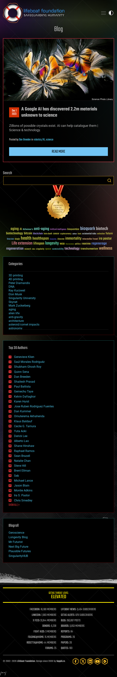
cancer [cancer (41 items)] (56, 233)
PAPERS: (65, 642)
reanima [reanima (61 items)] (86, 243)
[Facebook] (76, 661)
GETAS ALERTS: (68, 615)
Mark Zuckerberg (19, 305)
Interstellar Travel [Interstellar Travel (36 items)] (90, 239)
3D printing (16, 275)
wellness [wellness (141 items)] (105, 248)
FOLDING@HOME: (36, 637)
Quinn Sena (21, 372)
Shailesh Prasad (24, 381)
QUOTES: (65, 648)
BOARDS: (65, 626)
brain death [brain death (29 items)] (48, 234)
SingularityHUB (18, 556)
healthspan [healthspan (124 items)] (40, 238)
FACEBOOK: (35, 609)
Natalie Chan (22, 460)
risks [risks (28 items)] (33, 249)
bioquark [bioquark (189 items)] (87, 228)
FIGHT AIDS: (39, 631)
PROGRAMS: (66, 637)
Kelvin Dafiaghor (25, 396)
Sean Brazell (22, 456)
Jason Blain (21, 485)
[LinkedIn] (90, 661)
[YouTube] (97, 661)
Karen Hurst (21, 401)
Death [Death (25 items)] (79, 234)
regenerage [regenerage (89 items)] (99, 244)
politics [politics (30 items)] (78, 244)
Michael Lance (23, 480)
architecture (16, 321)
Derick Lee (20, 436)
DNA (11, 286)
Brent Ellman (22, 470)
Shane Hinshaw (24, 446)
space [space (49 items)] (48, 248)
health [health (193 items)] (26, 238)
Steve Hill (20, 465)
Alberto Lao (21, 441)
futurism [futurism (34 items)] (10, 239)
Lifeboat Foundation (26, 661)
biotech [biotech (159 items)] (102, 228)
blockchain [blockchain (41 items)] (38, 233)
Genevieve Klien (24, 357)
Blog (58, 29)
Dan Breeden (25, 139)
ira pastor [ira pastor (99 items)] (105, 239)
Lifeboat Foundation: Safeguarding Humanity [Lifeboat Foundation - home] (49, 13)
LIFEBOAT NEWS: (68, 609)
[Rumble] (105, 661)
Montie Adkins (23, 490)
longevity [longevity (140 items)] (52, 243)
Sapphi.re (60, 661)
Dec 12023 (14, 112)
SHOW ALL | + (14, 505)
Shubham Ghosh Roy (27, 366)
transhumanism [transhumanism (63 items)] (89, 249)
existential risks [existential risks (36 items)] (89, 234)
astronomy (15, 328)
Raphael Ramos (24, 451)
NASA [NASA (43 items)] (62, 244)
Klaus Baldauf (23, 421)
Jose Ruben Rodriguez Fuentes (34, 406)
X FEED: (36, 620)
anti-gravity (16, 317)
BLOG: (63, 620)
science (49, 139)
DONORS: (46, 626)
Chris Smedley (23, 500)
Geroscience (16, 532)
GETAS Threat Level (58, 596)
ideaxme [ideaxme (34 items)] (60, 239)
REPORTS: (65, 631)
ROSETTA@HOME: (35, 642)
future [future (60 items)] (109, 233)
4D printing (16, 279)
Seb (16, 475)
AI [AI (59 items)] (21, 229)
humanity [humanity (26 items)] (53, 239)
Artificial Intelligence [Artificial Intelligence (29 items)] (58, 229)
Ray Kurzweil (17, 290)
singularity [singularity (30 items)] (40, 249)
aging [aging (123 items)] (15, 229)
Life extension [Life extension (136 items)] (22, 243)
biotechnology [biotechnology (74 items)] (14, 233)
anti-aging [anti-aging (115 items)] (41, 229)
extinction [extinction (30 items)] (101, 234)
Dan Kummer (22, 411)
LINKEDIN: (36, 615)
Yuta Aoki (20, 431)
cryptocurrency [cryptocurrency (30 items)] (65, 234)
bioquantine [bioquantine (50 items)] (73, 229)
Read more (58, 151)
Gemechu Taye (23, 391)
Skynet (13, 302)
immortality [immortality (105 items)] (73, 238)
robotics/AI (39, 139)
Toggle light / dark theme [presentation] (111, 13)
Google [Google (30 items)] (17, 239)
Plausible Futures (20, 551)
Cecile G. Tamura (25, 426)
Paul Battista (22, 386)
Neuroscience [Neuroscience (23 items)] (70, 244)
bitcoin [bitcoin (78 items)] (28, 233)
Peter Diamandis (19, 283)
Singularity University (22, 298)
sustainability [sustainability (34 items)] (58, 249)
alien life (14, 313)
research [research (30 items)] (27, 249)
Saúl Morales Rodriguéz (29, 362)
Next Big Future (18, 546)
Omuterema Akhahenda (29, 416)
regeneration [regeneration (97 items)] (15, 249)
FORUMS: (49, 648)
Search (109, 180)
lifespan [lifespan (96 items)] (38, 243)
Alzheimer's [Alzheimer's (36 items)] (28, 229)
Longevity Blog (18, 537)
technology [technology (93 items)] (72, 249)
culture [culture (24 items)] (74, 234)
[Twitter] (83, 661)
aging (12, 309)
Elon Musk (15, 294)
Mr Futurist (16, 542)
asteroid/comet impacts (24, 324)
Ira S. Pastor (22, 495)
